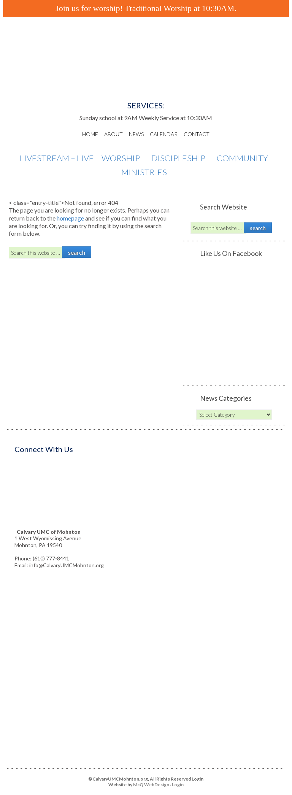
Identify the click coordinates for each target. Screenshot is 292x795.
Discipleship (180, 158)
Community (244, 158)
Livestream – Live (57, 158)
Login (178, 784)
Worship (122, 158)
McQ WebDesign (151, 784)
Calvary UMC (146, 64)
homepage (70, 218)
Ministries (146, 172)
